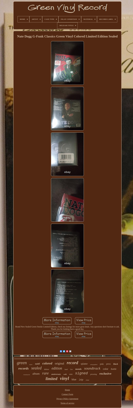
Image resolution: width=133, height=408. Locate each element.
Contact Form (67, 394)
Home (67, 390)
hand (66, 369)
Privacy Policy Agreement (67, 399)
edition (57, 368)
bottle (114, 369)
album (36, 373)
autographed (93, 364)
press (108, 364)
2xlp (81, 379)
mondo (78, 369)
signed (81, 373)
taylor (30, 364)
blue (74, 379)
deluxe (46, 369)
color (105, 368)
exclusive (105, 373)
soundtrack (92, 368)
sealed (36, 368)
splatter (84, 363)
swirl (37, 363)
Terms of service (67, 403)
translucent (26, 374)
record (72, 362)
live (71, 369)
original (59, 363)
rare (45, 373)
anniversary (56, 374)
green (22, 362)
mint (70, 374)
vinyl (64, 378)
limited (51, 378)
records (23, 368)
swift (65, 374)
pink (102, 364)
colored (47, 363)
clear (87, 380)
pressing (93, 374)
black (115, 364)
